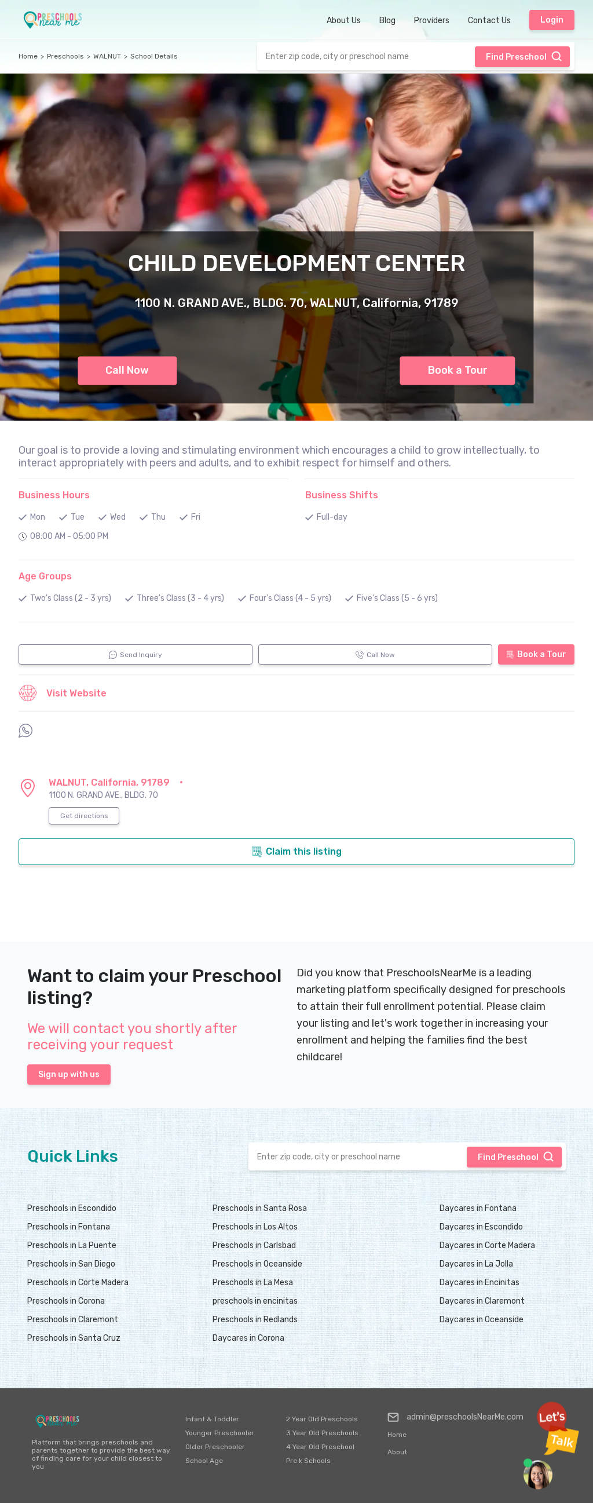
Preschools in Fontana (68, 1227)
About (397, 1452)
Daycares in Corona (248, 1338)
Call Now (127, 370)
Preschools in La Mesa (253, 1282)
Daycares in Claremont (482, 1301)
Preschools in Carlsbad (254, 1245)
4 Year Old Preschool (320, 1447)
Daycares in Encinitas (479, 1282)
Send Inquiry (135, 655)
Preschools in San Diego (71, 1264)
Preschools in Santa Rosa (260, 1208)
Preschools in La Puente (71, 1245)
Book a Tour (458, 370)
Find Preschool (524, 56)
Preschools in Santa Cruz (73, 1338)
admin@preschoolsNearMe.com (455, 1417)
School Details (154, 56)
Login (551, 20)
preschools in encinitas (255, 1301)
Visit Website (63, 693)
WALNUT (107, 56)
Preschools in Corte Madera (78, 1282)
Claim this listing (296, 852)
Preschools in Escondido (71, 1208)
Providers (431, 20)
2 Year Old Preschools (322, 1419)
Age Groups (45, 576)
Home (28, 56)
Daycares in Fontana (478, 1208)
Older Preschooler (215, 1447)
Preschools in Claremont (72, 1320)
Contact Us (489, 20)
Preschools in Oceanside (257, 1264)
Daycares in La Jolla (476, 1264)
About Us (344, 20)
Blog (387, 20)
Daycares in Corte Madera (487, 1245)
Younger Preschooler (219, 1433)
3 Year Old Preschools (322, 1433)
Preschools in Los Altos (255, 1227)
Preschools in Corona (66, 1301)
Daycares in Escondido (481, 1227)
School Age (204, 1461)
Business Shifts (341, 495)
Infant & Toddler (212, 1419)
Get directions (84, 816)
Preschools (65, 56)
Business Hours (54, 495)
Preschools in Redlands (255, 1320)
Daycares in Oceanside (482, 1320)
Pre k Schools (308, 1461)
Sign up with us (69, 1074)
